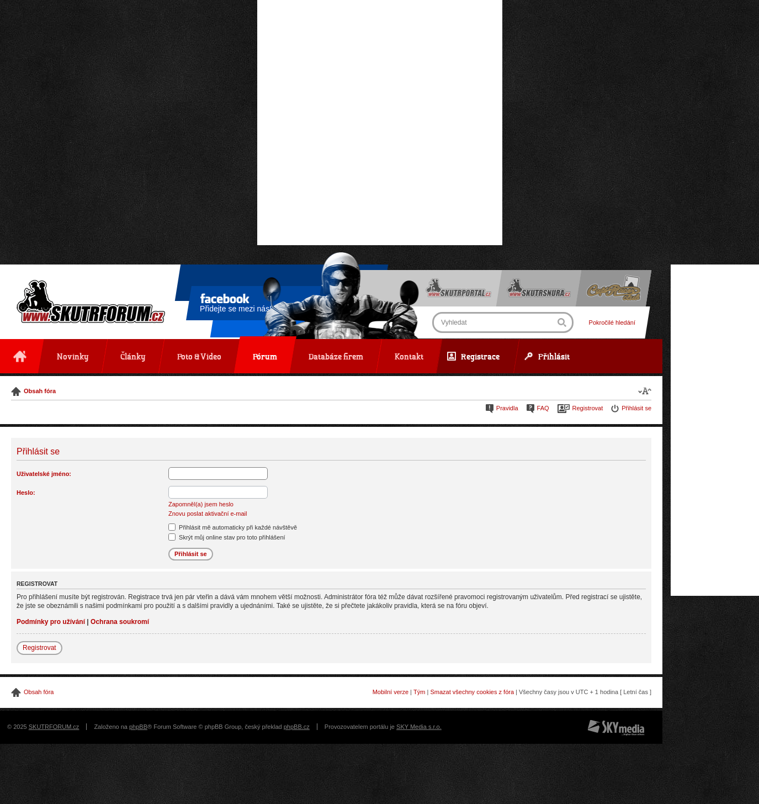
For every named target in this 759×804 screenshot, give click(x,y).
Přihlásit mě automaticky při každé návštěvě (232, 527)
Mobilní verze (390, 692)
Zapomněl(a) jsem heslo (200, 504)
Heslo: (26, 492)
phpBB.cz (297, 726)
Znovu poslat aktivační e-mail (207, 513)
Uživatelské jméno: (44, 473)
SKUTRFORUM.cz (54, 726)
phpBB (138, 726)
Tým (419, 692)
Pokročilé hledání (612, 322)
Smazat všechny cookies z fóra (472, 692)
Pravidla (507, 408)
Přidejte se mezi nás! (236, 305)
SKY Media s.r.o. (419, 726)
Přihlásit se (636, 408)
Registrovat (587, 408)
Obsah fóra (40, 391)
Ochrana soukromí (120, 622)
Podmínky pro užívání (51, 622)
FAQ (543, 408)
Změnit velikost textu (644, 390)
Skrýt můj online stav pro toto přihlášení (226, 537)
